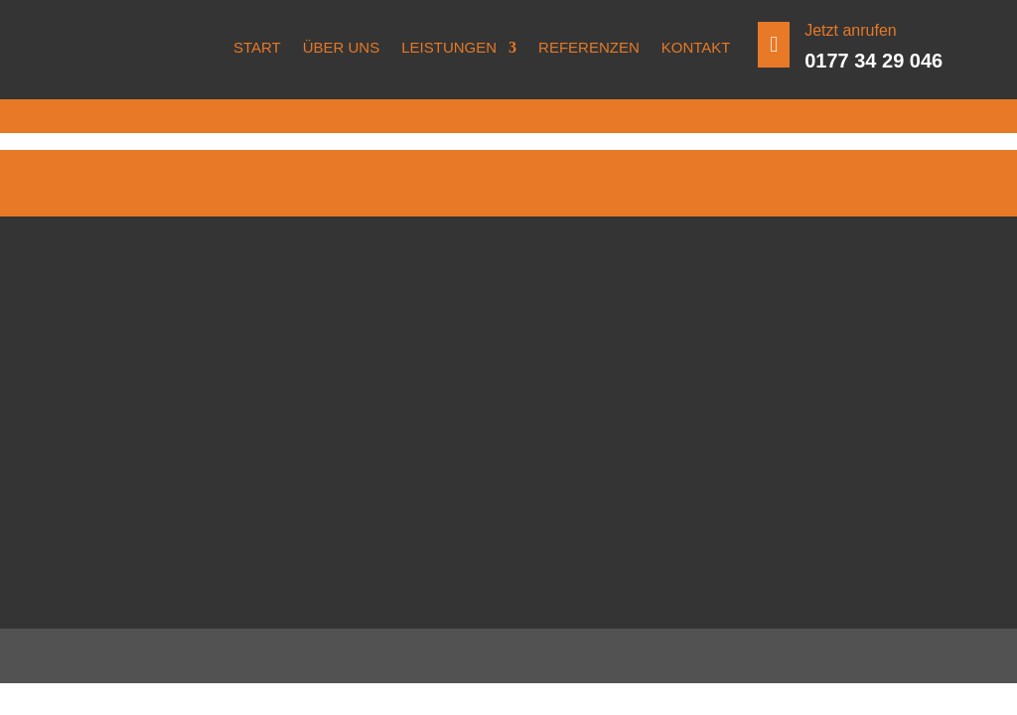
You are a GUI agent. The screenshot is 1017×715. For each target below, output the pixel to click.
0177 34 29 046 (873, 61)
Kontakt (696, 47)
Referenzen (589, 47)
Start (257, 47)
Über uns (341, 47)
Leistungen (449, 47)
